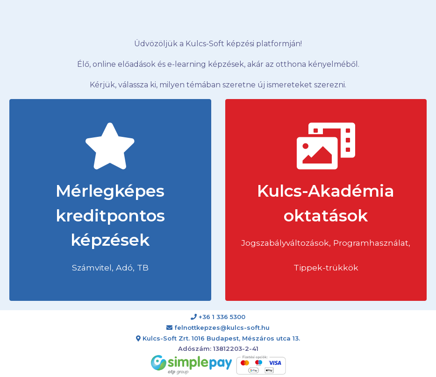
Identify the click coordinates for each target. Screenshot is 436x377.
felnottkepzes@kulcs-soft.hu (218, 327)
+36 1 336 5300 (218, 316)
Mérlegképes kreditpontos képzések (110, 197)
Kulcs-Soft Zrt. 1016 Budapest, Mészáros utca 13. (218, 338)
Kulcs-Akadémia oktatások (325, 197)
